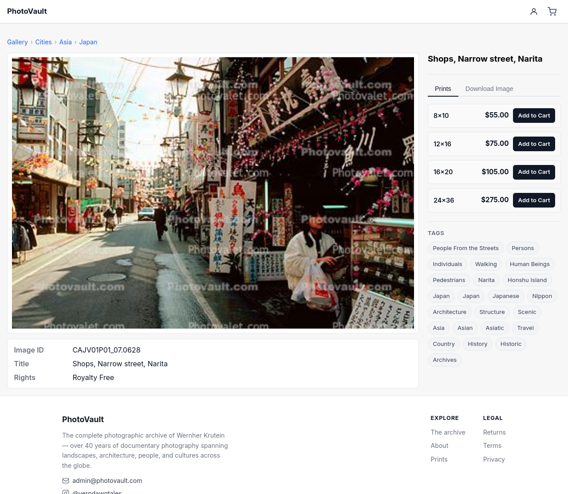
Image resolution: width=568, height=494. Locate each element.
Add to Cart (534, 115)
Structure (492, 311)
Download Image (489, 88)
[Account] (533, 11)
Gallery (17, 42)
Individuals (447, 263)
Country (444, 343)
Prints (443, 88)
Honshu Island (527, 279)
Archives (445, 359)
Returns (494, 432)
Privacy (494, 459)
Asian (465, 327)
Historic (511, 343)
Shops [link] (441, 59)
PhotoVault (27, 11)
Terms (492, 445)
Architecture (449, 311)
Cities (43, 42)
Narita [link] (530, 59)
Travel (525, 327)
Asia (65, 42)
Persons (523, 247)
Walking (486, 263)
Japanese (506, 295)
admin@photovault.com (107, 480)
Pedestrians (449, 279)
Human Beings (530, 263)
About (440, 445)
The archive (448, 432)
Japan (88, 42)
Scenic (527, 311)
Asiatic (495, 327)
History (477, 343)
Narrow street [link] (485, 59)
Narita (486, 279)
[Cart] (552, 11)
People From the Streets (466, 247)
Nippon (542, 295)
